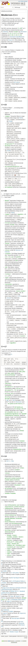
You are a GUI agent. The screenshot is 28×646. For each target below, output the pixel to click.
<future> (9, 538)
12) (16, 374)
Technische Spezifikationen (17, 36)
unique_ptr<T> (19, 542)
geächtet (18, 256)
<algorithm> (20, 214)
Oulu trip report (15, 618)
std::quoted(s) (8, 488)
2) (1, 564)
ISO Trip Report (15, 577)
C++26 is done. (15, 572)
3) (10, 53)
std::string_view (9, 393)
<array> (9, 543)
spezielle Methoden (10, 518)
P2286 (8, 150)
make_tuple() (10, 373)
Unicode (8, 298)
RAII (16, 260)
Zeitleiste (5, 31)
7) (1, 590)
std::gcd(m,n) (11, 403)
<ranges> (7, 116)
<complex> (17, 469)
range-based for (9, 506)
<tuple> (9, 550)
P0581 (12, 212)
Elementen (19, 402)
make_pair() (22, 371)
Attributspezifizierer (10, 532)
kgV (14, 400)
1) (14, 24)
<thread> (9, 535)
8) (9, 200)
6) (22, 122)
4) (1, 577)
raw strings (8, 530)
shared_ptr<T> (10, 542)
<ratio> (8, 553)
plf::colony (16, 82)
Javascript (21, 623)
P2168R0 (10, 611)
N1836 (4, 571)
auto (18, 505)
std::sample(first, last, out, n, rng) (13, 412)
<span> (7, 277)
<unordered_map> (20, 545)
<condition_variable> (12, 537)
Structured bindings (10, 375)
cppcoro (5, 613)
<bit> (6, 267)
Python (23, 625)
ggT (7, 400)
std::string (7, 396)
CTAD (21, 370)
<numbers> (8, 274)
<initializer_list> (11, 545)
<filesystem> (8, 383)
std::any (18, 388)
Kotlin (21, 621)
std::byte (7, 398)
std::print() (7, 145)
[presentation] (9, 276)
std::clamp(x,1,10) (18, 408)
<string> (22, 467)
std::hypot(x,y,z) (18, 407)
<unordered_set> (11, 547)
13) (8, 401)
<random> (9, 552)
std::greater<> (18, 485)
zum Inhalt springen (22, 1)
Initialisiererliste (17, 449)
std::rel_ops (9, 257)
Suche (13, 7)
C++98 (20, 28)
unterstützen (23, 31)
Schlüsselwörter (12, 505)
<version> (7, 289)
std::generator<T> (9, 144)
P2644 (21, 117)
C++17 (18, 33)
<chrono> (7, 250)
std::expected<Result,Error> (12, 166)
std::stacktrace (9, 187)
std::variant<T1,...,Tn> (11, 390)
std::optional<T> (9, 386)
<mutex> (14, 535)
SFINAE (12, 224)
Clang (11, 596)
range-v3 (8, 601)
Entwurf (10, 40)
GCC (4, 598)
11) (11, 354)
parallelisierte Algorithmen (12, 413)
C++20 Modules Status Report (17, 599)
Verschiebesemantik (16, 523)
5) (10, 109)
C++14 (14, 33)
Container (21, 441)
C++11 (9, 33)
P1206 (10, 121)
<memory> (9, 540)
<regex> (9, 548)
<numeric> (22, 336)
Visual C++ (18, 596)
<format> (7, 243)
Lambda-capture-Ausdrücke (12, 479)
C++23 (15, 35)
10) (24, 241)
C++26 (20, 35)
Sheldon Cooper (14, 631)
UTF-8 (19, 296)
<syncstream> (8, 284)
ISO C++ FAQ (10, 461)
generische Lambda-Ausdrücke (13, 478)
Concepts (7, 222)
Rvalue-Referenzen (10, 521)
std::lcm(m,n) (18, 403)
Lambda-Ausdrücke (19, 506)
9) (20, 220)
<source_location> (21, 291)
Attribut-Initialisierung (10, 515)
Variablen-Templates (10, 493)
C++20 (11, 35)
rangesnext (6, 609)
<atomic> (20, 537)
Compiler (15, 31)
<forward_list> (15, 543)
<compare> (8, 253)
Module (7, 200)
